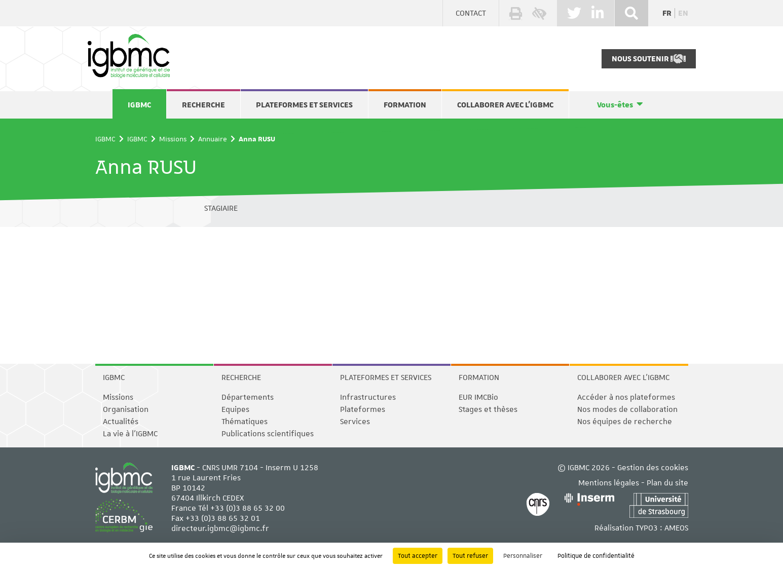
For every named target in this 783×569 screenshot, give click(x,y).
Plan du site (667, 483)
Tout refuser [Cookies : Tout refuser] (470, 556)
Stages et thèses (488, 409)
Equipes (235, 409)
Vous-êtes (615, 105)
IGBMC (139, 105)
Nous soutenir (649, 59)
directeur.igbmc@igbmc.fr (220, 528)
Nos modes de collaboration (627, 409)
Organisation (125, 409)
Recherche (203, 105)
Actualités (120, 421)
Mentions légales (608, 483)
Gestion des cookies (652, 468)
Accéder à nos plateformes (626, 397)
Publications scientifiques (267, 434)
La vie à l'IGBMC (130, 434)
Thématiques (244, 421)
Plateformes (362, 409)
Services (355, 421)
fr (667, 13)
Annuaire (212, 138)
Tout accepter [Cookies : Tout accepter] (417, 556)
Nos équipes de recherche (624, 421)
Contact (471, 13)
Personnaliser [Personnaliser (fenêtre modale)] (522, 556)
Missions (173, 138)
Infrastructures (368, 397)
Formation (405, 105)
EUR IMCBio (478, 397)
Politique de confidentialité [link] (596, 556)
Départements (247, 397)
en (683, 13)
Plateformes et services (304, 105)
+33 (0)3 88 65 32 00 (247, 508)
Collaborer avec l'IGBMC (505, 105)
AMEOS (676, 528)
